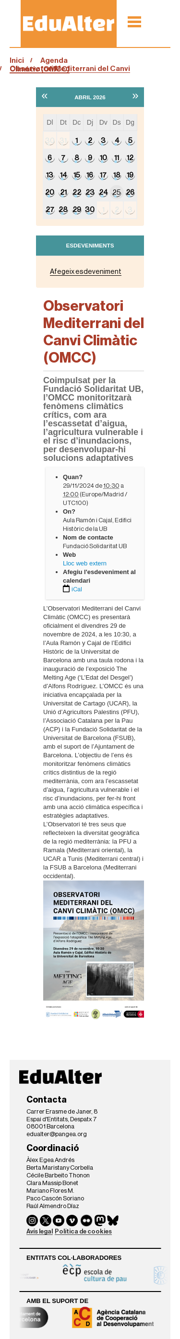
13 (49, 175)
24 (103, 192)
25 (116, 192)
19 (130, 175)
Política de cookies (83, 1231)
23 (90, 192)
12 (130, 158)
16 (89, 175)
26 (130, 192)
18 (116, 175)
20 (49, 192)
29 (76, 209)
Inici (17, 60)
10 (103, 158)
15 (76, 175)
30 (50, 140)
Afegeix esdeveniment (85, 271)
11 (116, 158)
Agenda (54, 60)
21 (63, 192)
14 (63, 175)
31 (63, 140)
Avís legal (39, 1231)
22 (76, 192)
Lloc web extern (85, 563)
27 (50, 209)
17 (103, 175)
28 (63, 209)
